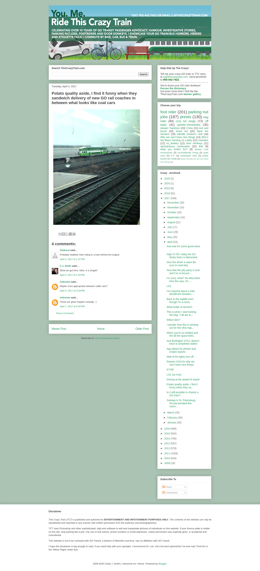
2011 (167, 453)
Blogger (162, 563)
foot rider (168, 112)
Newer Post (59, 328)
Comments (170, 492)
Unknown (65, 281)
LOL (169, 286)
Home (101, 328)
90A (201, 146)
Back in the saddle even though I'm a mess (180, 301)
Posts (167, 487)
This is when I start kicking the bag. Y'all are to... (181, 313)
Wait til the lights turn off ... (181, 356)
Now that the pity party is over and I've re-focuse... (183, 272)
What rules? (173, 319)
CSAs (189, 128)
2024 (167, 183)
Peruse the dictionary (173, 88)
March (171, 412)
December (173, 202)
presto (185, 117)
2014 (167, 438)
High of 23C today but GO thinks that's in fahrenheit (182, 256)
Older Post (142, 328)
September (173, 217)
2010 (167, 458)
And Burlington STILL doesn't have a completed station (183, 342)
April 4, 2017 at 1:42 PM (72, 275)
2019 (167, 188)
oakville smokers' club (190, 134)
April (170, 242)
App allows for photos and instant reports (181, 350)
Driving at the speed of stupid (183, 379)
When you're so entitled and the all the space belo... (182, 334)
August (171, 222)
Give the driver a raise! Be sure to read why (181, 264)
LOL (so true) (174, 374)
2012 (167, 448)
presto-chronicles (188, 124)
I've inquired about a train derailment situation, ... (181, 293)
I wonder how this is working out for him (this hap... (182, 326)
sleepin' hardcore (170, 128)
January (172, 422)
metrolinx (203, 140)
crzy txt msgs (186, 121)
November (173, 207)
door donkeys (194, 143)
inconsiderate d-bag (188, 152)
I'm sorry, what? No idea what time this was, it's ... (183, 280)
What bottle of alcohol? (179, 307)
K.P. (173, 155)
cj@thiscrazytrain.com (175, 76)
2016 (167, 428)
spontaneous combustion (175, 146)
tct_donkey (172, 143)
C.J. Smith (65, 266)
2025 (167, 178)
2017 (167, 198)
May (170, 237)
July (169, 227)
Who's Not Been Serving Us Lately (184, 139)
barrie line (185, 159)
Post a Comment (65, 313)
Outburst (65, 250)
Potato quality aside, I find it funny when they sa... (182, 386)
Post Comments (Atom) (107, 338)
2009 (167, 463)
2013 (167, 443)
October (172, 212)
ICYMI (170, 369)
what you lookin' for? (173, 149)
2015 (167, 433)
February (172, 417)
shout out (182, 131)
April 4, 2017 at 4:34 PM (72, 290)
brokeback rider (188, 155)
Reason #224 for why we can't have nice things (180, 363)
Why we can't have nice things (177, 137)
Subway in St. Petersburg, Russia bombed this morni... (181, 403)
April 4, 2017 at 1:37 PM (72, 259)
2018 (167, 193)
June (170, 232)
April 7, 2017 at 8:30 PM (72, 306)
